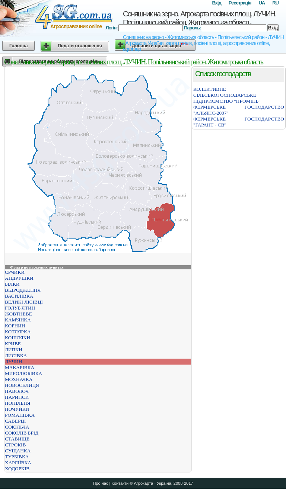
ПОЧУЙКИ (17, 409)
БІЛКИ (12, 284)
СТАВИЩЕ (17, 439)
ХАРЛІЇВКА (18, 462)
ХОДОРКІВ (17, 468)
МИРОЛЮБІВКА (23, 373)
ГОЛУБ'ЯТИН (20, 308)
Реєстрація (240, 3)
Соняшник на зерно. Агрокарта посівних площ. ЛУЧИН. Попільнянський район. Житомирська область (199, 18)
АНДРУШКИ (19, 278)
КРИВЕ (13, 343)
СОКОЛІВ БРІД (21, 433)
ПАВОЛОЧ (17, 391)
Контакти (119, 483)
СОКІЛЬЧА (17, 427)
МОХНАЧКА (18, 379)
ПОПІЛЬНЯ (18, 403)
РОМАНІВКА (20, 415)
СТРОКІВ (15, 445)
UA (261, 3)
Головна (18, 45)
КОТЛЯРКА (18, 331)
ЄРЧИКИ (15, 272)
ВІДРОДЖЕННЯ (23, 290)
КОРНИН (15, 325)
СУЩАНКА (18, 450)
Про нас (100, 483)
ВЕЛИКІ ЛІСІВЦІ (24, 302)
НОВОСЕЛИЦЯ (22, 385)
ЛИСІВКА (16, 355)
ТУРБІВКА (17, 456)
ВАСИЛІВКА (19, 296)
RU (275, 3)
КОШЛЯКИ (17, 337)
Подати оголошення (80, 45)
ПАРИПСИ (17, 397)
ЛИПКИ (13, 349)
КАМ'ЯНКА (18, 320)
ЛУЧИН (13, 361)
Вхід (216, 3)
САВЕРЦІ (15, 421)
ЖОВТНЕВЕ (18, 314)
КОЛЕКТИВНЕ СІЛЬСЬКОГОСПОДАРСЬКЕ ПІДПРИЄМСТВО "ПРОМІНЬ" (227, 95)
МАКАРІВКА (19, 367)
